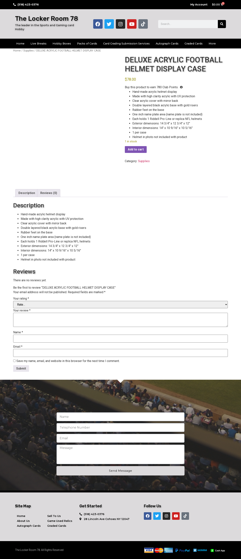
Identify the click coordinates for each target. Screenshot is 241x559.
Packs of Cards (87, 43)
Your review (22, 310)
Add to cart (136, 149)
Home (20, 43)
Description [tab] (26, 193)
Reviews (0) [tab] (48, 193)
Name (18, 332)
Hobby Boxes (62, 43)
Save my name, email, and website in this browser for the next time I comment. (68, 361)
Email (17, 346)
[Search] (222, 24)
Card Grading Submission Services (126, 43)
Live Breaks (39, 43)
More (212, 43)
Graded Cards (194, 43)
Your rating (21, 298)
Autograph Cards (167, 43)
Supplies (28, 50)
